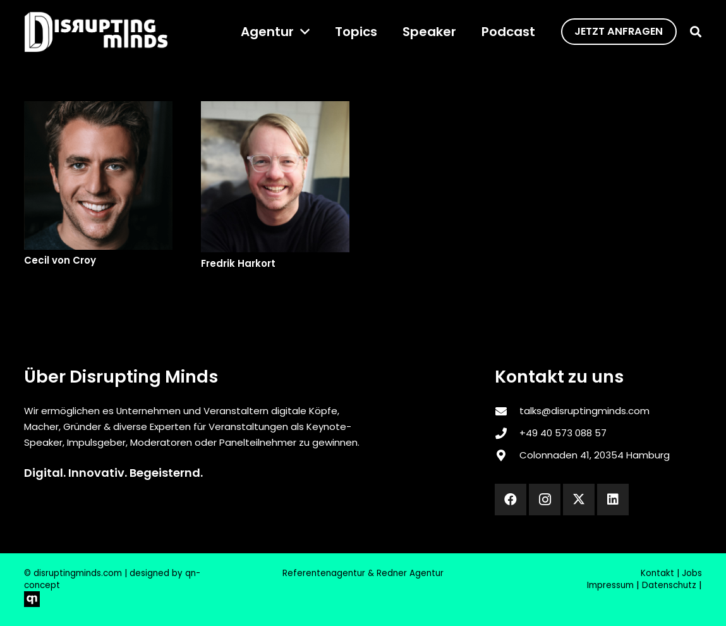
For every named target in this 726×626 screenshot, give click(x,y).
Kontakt (657, 573)
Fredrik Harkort (237, 263)
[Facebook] (510, 499)
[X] (579, 499)
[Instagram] (544, 499)
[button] (302, 31)
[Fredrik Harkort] (274, 176)
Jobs (692, 573)
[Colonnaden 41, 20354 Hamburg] (507, 455)
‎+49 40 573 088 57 (563, 432)
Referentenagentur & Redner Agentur (363, 573)
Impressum (610, 585)
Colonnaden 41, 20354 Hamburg (594, 455)
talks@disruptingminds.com (584, 410)
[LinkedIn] (613, 499)
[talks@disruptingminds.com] (507, 411)
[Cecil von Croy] (98, 175)
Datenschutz (669, 585)
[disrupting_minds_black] (96, 31)
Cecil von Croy (60, 260)
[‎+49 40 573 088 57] (507, 433)
